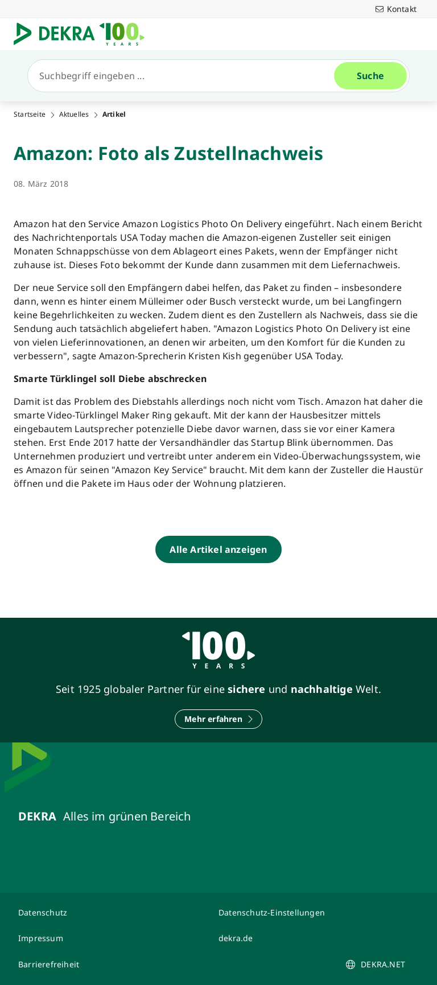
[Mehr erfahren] (218, 719)
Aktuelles (74, 114)
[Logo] (84, 34)
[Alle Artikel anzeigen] (218, 549)
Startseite (30, 114)
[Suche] (185, 75)
